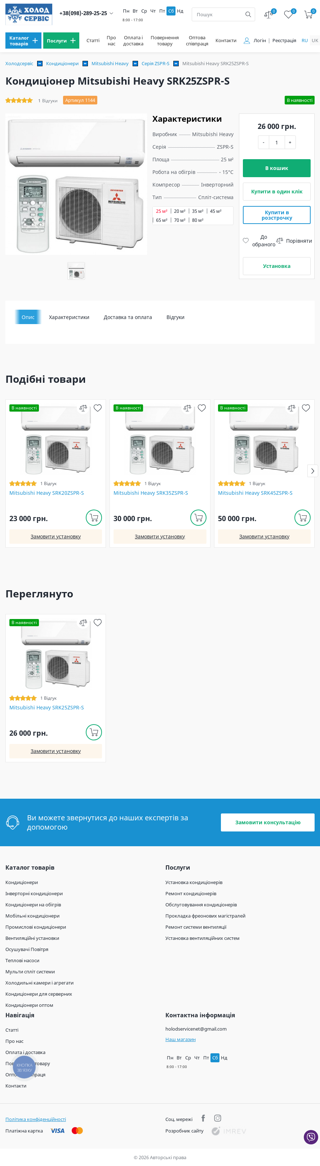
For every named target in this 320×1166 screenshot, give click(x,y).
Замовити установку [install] (56, 536)
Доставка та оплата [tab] (128, 317)
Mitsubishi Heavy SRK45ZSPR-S (255, 493)
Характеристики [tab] (69, 317)
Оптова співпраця (197, 41)
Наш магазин (180, 1039)
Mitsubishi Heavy (110, 63)
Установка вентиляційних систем (202, 938)
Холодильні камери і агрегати (39, 982)
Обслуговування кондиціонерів (201, 904)
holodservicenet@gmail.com (196, 1029)
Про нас (111, 41)
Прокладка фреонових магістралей (205, 915)
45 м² (216, 211)
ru (305, 40)
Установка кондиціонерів (193, 882)
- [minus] (264, 142)
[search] (248, 14)
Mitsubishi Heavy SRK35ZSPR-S (151, 493)
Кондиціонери (62, 63)
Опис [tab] (28, 317)
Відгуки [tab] (175, 317)
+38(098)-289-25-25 (83, 13)
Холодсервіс (19, 63)
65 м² (162, 220)
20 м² (180, 211)
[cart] (308, 14)
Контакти (225, 40)
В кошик (276, 168)
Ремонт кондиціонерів (190, 893)
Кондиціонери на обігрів (33, 904)
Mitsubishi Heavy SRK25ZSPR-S (46, 707)
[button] (312, 471)
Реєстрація (284, 40)
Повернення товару (165, 41)
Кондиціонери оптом (29, 1005)
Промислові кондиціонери (35, 927)
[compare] (83, 408)
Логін (260, 40)
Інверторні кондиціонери (34, 893)
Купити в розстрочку (277, 215)
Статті (92, 40)
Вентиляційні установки (32, 938)
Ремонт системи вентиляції (195, 927)
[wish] (97, 408)
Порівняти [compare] (294, 240)
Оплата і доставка (133, 41)
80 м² (198, 220)
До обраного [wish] (259, 240)
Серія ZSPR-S (155, 63)
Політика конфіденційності (35, 1119)
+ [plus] (290, 142)
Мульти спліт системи (30, 971)
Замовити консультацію (268, 822)
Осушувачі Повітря (26, 949)
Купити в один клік (277, 191)
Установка (276, 266)
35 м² (198, 211)
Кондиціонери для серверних (38, 994)
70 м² (180, 220)
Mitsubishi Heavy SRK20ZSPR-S (46, 493)
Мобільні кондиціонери (32, 915)
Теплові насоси (22, 960)
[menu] (23, 40)
